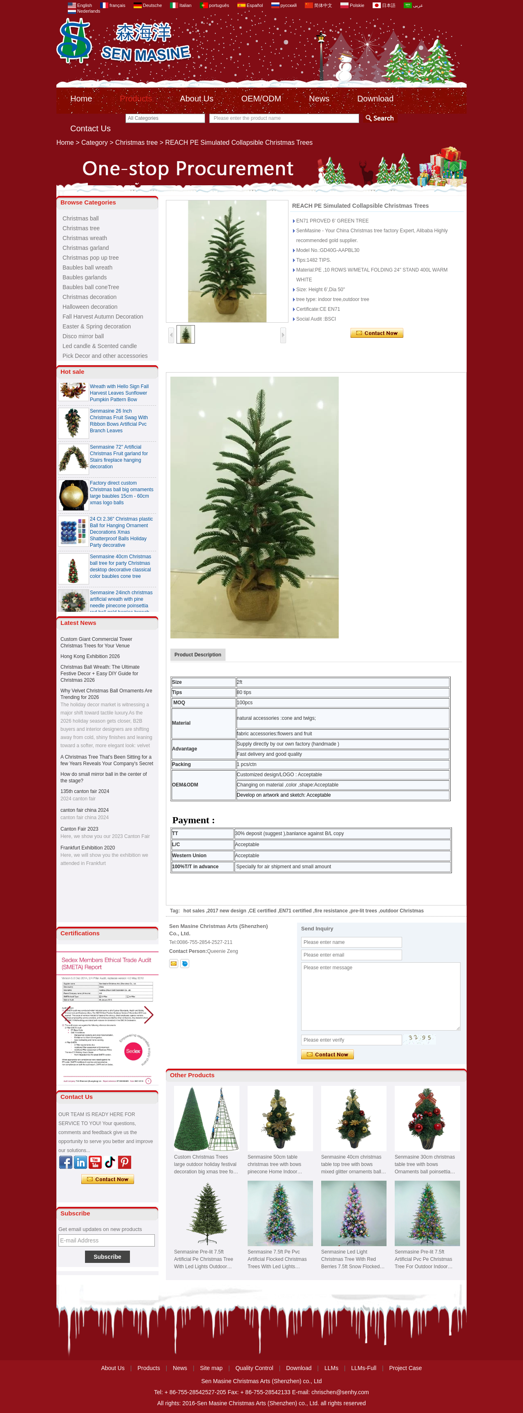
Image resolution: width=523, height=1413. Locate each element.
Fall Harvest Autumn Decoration (103, 316)
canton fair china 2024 (84, 810)
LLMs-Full (363, 1368)
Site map (211, 1368)
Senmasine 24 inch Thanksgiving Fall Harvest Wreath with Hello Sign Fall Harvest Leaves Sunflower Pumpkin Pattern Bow (119, 390)
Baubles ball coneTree (91, 287)
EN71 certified (295, 911)
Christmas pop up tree (91, 257)
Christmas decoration (89, 297)
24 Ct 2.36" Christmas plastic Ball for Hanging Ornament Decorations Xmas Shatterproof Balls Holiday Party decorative (121, 536)
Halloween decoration (90, 306)
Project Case (405, 1368)
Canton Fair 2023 (79, 829)
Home (81, 98)
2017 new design (227, 911)
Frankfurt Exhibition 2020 (87, 848)
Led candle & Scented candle (100, 346)
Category (94, 142)
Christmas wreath (85, 238)
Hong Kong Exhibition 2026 (90, 656)
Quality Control (254, 1368)
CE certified (263, 911)
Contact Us (90, 128)
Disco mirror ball (83, 336)
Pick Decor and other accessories (105, 356)
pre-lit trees (364, 911)
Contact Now (107, 1179)
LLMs (331, 1368)
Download (375, 98)
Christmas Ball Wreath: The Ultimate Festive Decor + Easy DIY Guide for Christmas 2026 (100, 673)
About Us (196, 98)
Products (136, 98)
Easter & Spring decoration (97, 326)
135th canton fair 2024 (84, 791)
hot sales (194, 911)
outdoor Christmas (402, 911)
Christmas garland (86, 248)
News (319, 98)
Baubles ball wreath (87, 267)
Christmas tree (136, 142)
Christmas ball (81, 218)
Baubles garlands (85, 277)
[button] (148, 1015)
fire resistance (331, 911)
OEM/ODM (261, 98)
